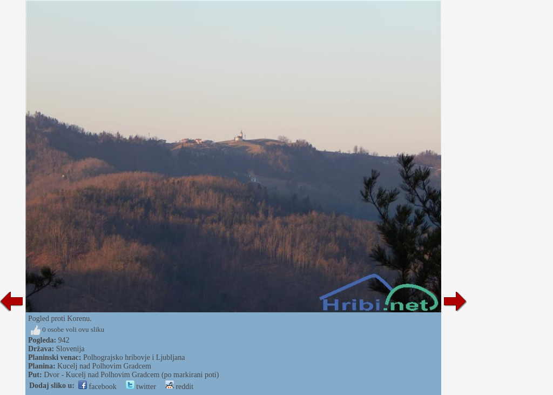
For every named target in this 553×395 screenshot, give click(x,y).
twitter (141, 387)
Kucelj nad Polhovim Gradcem (104, 366)
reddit (179, 387)
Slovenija (70, 349)
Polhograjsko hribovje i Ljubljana (134, 357)
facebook (97, 387)
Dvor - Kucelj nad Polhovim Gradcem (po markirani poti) (131, 375)
